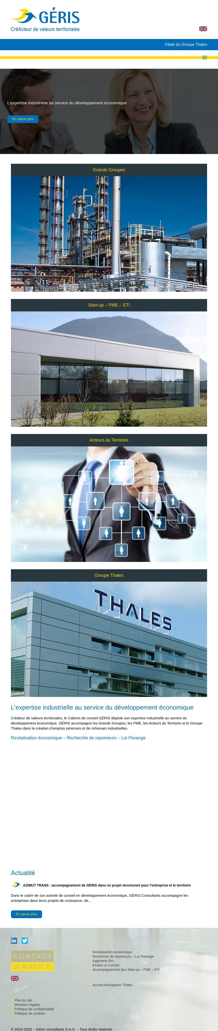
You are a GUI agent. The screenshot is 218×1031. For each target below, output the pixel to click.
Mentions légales (27, 1005)
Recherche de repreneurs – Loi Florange (123, 956)
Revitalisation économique (112, 952)
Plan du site (23, 1000)
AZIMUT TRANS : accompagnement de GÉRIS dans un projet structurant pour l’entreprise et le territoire (107, 885)
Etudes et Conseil (106, 965)
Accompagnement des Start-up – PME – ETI (126, 970)
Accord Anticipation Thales (113, 985)
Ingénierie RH (103, 961)
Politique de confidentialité (34, 1009)
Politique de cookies (30, 1013)
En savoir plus (23, 119)
